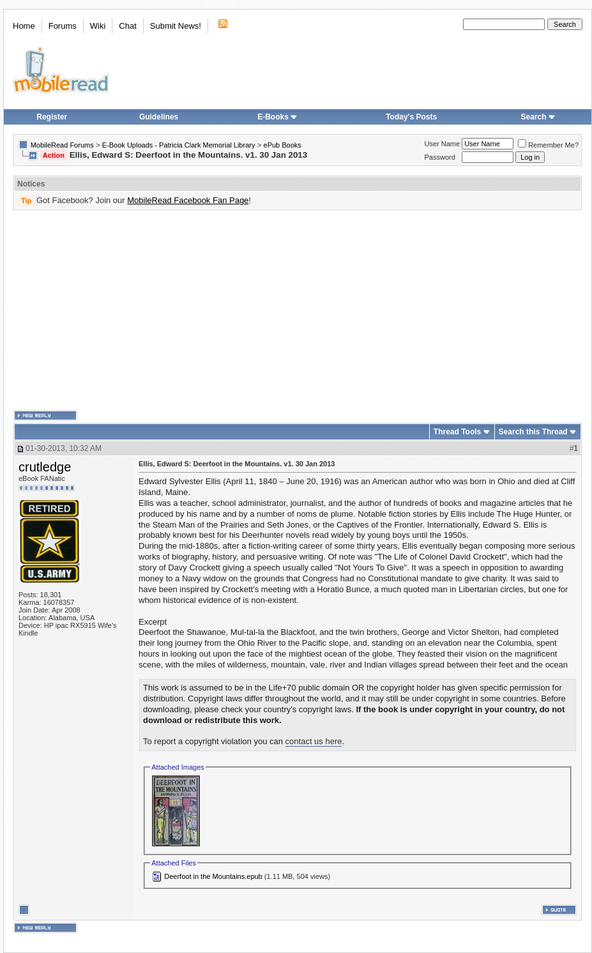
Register (51, 116)
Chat (127, 26)
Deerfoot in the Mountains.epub (213, 876)
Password (440, 157)
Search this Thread (533, 431)
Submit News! (175, 26)
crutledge (45, 467)
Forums (63, 26)
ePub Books (282, 145)
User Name (442, 144)
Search (538, 116)
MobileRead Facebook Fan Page (187, 200)
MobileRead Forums (62, 145)
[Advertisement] (210, 310)
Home (24, 26)
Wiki (98, 26)
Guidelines (158, 116)
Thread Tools (457, 431)
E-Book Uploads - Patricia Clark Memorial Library (178, 145)
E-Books (277, 116)
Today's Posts (411, 116)
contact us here (313, 741)
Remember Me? (548, 145)
